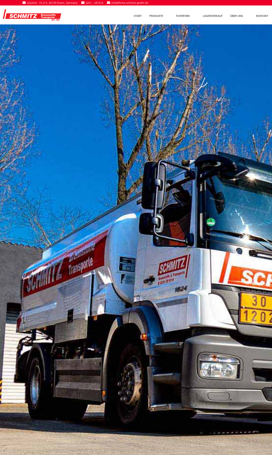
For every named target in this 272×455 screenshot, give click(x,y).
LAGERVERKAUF (213, 16)
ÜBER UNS (239, 16)
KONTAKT (262, 16)
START (138, 16)
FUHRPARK (185, 16)
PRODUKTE (158, 16)
